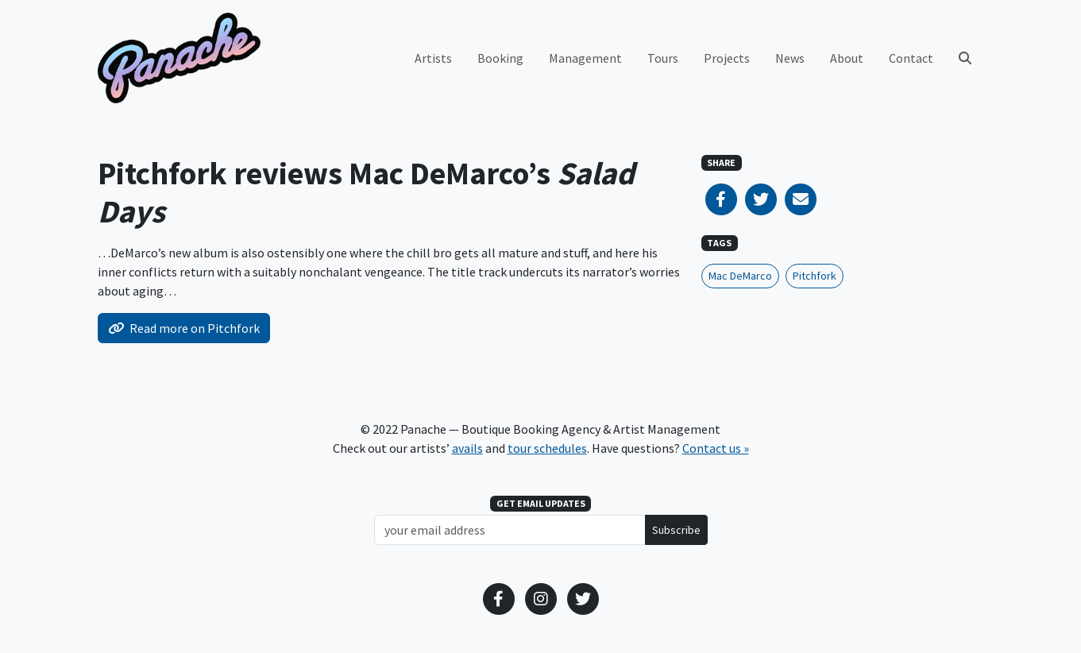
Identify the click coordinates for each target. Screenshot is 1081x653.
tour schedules (547, 448)
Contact (911, 58)
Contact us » (715, 448)
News (790, 58)
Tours (662, 58)
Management (585, 58)
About (846, 58)
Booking (500, 58)
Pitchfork (814, 276)
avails (467, 448)
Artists (433, 58)
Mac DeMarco (740, 276)
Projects (727, 58)
